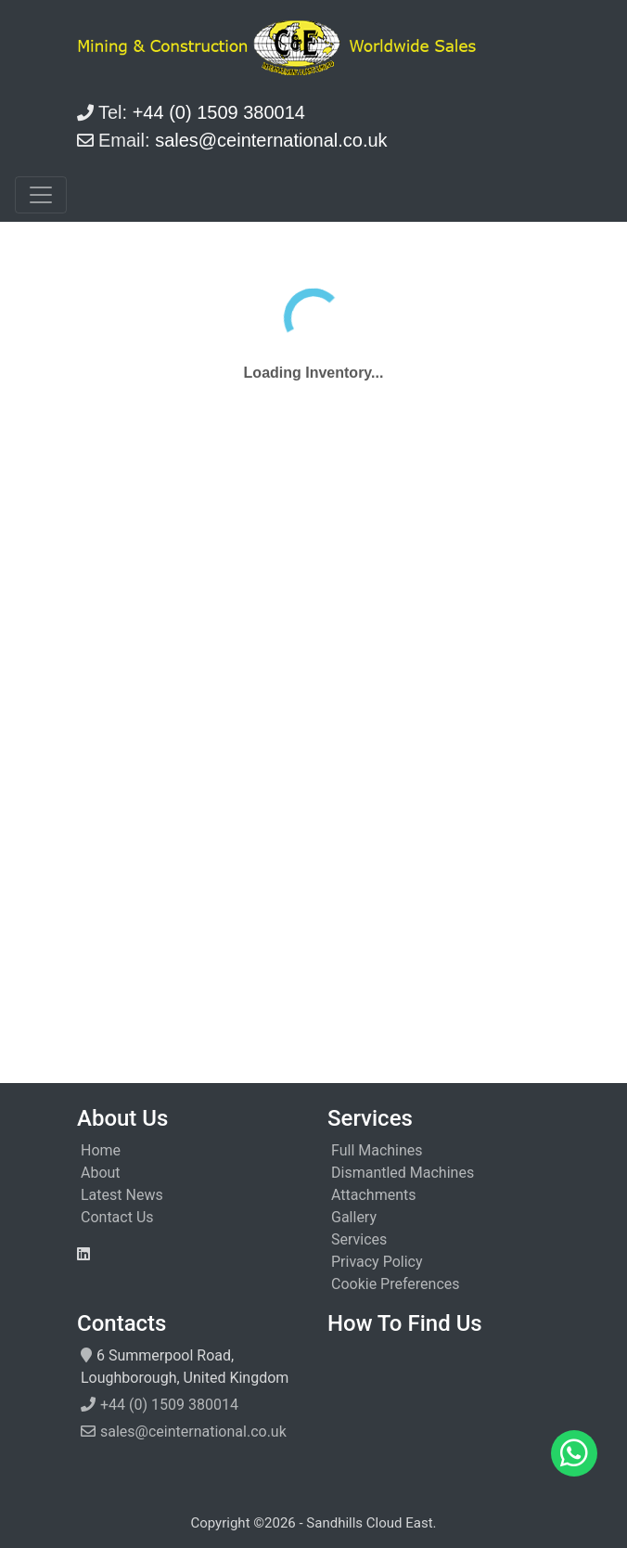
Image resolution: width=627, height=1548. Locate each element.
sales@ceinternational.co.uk (193, 1431)
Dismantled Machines (402, 1172)
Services (359, 1239)
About (101, 1172)
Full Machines (377, 1150)
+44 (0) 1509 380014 (169, 1404)
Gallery (354, 1217)
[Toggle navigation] (41, 194)
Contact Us (117, 1217)
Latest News (122, 1195)
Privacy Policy (377, 1262)
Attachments (373, 1195)
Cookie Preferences (395, 1284)
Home (101, 1150)
